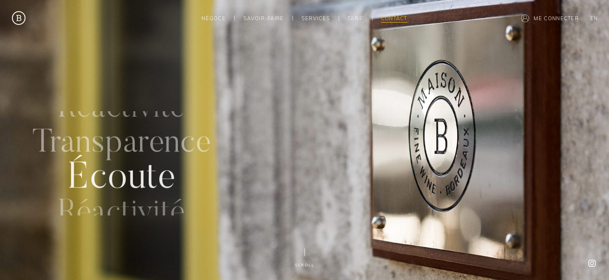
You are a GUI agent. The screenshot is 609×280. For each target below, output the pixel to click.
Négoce (214, 18)
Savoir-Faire (263, 18)
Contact (394, 18)
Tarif (356, 18)
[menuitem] (593, 18)
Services (315, 18)
